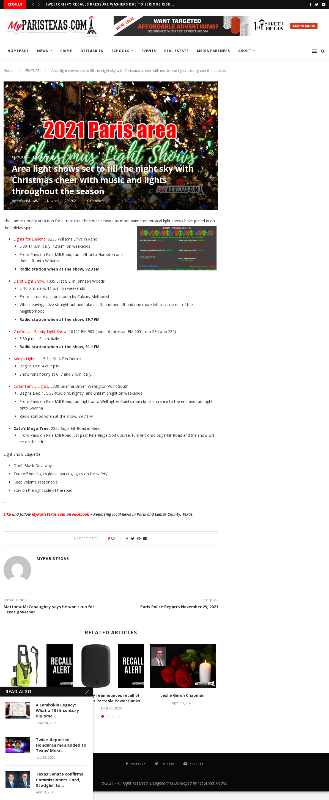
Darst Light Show (28, 281)
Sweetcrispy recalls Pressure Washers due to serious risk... (109, 4)
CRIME (66, 50)
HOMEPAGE (18, 50)
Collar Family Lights (30, 386)
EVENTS (148, 50)
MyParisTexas (27, 200)
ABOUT (244, 50)
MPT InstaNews (45, 158)
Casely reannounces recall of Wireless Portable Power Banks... (111, 698)
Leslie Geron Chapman (182, 695)
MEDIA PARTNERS (213, 50)
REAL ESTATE (176, 50)
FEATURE (32, 70)
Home (8, 70)
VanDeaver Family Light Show (40, 331)
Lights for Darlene (29, 239)
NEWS (42, 50)
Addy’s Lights (25, 358)
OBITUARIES (91, 50)
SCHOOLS (120, 50)
